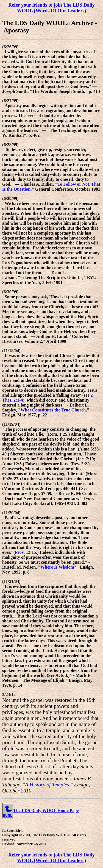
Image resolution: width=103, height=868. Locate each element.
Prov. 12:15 (25, 552)
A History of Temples (47, 785)
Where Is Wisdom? (58, 567)
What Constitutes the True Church (53, 410)
